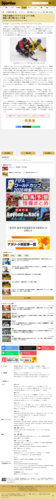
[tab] (12, 7)
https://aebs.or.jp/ (11, 482)
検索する (46, 3)
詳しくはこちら (5, 497)
